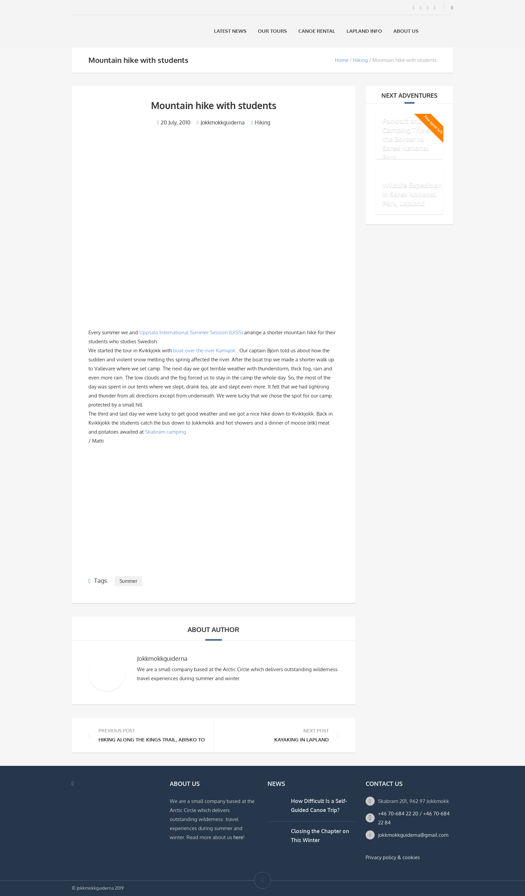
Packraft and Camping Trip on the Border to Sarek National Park (408, 138)
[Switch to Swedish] (433, 31)
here (238, 837)
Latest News (230, 31)
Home (342, 60)
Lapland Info (364, 31)
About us (406, 31)
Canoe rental (316, 31)
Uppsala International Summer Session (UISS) (191, 332)
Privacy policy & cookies (393, 857)
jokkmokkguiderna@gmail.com (413, 835)
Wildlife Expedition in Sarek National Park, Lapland (412, 193)
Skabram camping (165, 432)
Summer (128, 581)
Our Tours (272, 31)
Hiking (360, 60)
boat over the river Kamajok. (205, 350)
